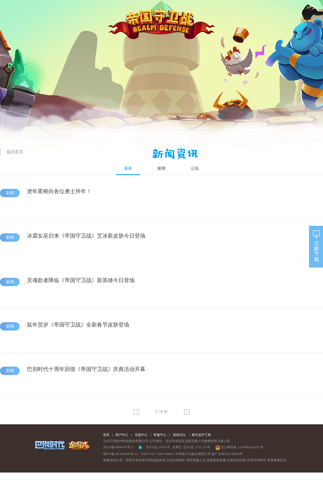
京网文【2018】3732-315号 (191, 447)
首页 (106, 435)
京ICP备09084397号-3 (118, 447)
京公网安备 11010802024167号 (239, 447)
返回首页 (14, 152)
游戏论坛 (179, 435)
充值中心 (141, 435)
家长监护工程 (201, 435)
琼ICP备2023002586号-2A (121, 454)
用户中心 (121, 435)
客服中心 (159, 435)
